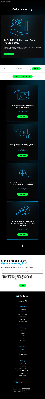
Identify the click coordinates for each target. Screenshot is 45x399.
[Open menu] (43, 1)
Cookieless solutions (22, 321)
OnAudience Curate (22, 314)
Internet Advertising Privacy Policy (22, 368)
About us (23, 330)
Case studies (23, 352)
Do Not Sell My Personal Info (23, 370)
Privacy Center (22, 363)
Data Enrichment (22, 316)
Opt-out (22, 373)
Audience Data (22, 309)
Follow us (22, 301)
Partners (23, 333)
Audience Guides (22, 354)
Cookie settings (22, 375)
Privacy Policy (23, 366)
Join (22, 285)
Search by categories (22, 76)
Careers (22, 335)
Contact (22, 338)
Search (36, 68)
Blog (23, 349)
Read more (22, 116)
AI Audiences (23, 312)
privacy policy (10, 279)
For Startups (22, 340)
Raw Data (23, 319)
